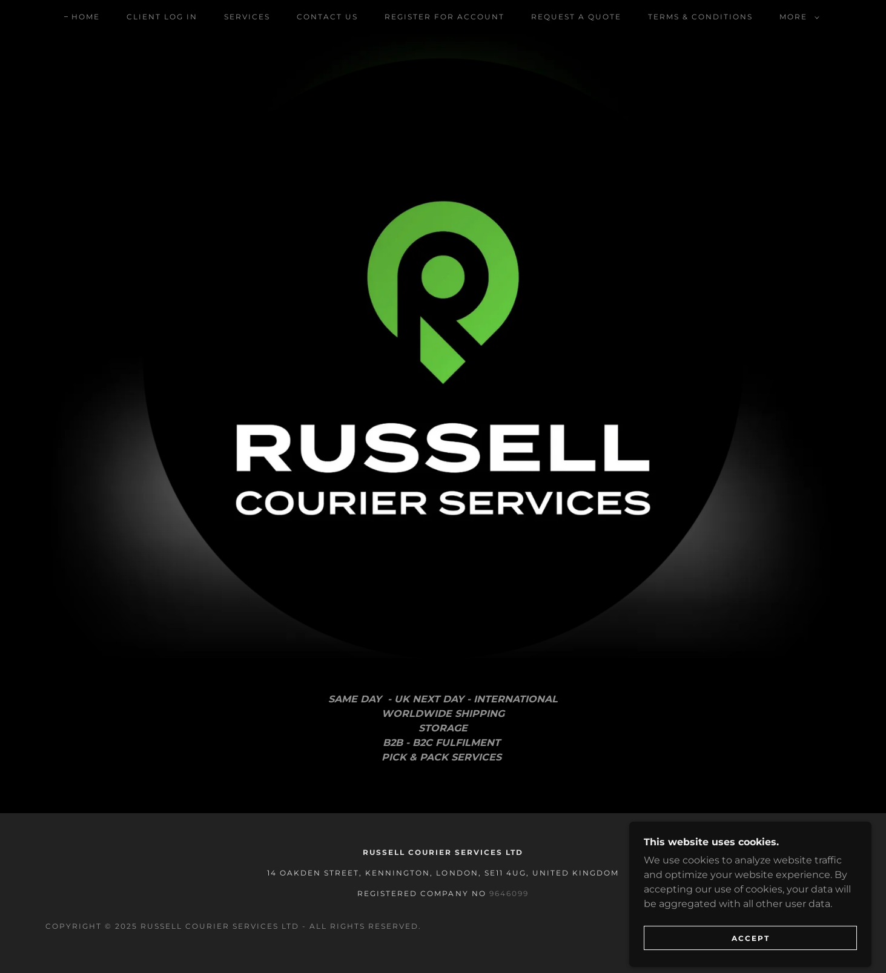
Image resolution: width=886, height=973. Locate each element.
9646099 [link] (509, 893)
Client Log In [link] (162, 16)
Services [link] (247, 16)
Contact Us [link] (327, 16)
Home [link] (85, 16)
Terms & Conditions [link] (700, 16)
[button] (797, 17)
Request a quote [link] (576, 16)
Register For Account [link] (444, 16)
